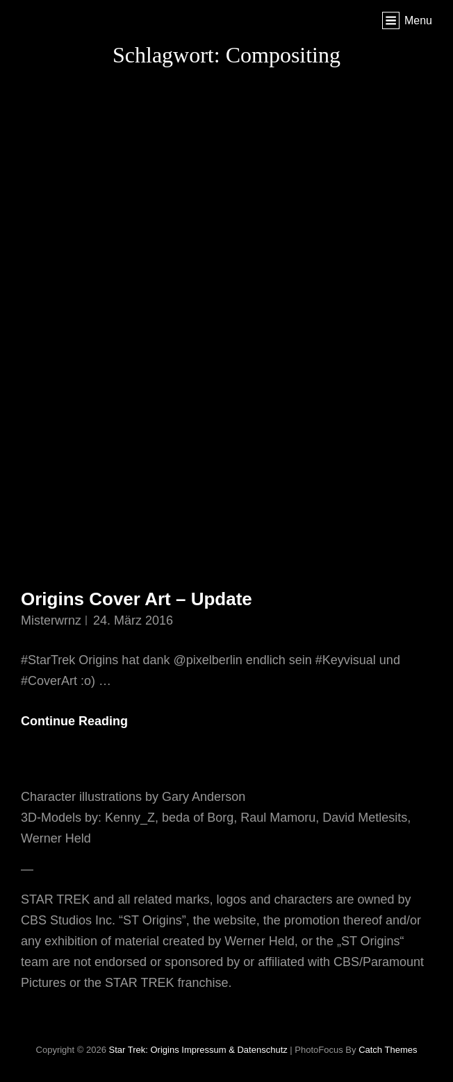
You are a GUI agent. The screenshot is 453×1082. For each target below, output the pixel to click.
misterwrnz (51, 620)
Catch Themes (388, 1050)
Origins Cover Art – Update (136, 599)
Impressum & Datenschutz (234, 1050)
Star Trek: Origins (144, 1050)
